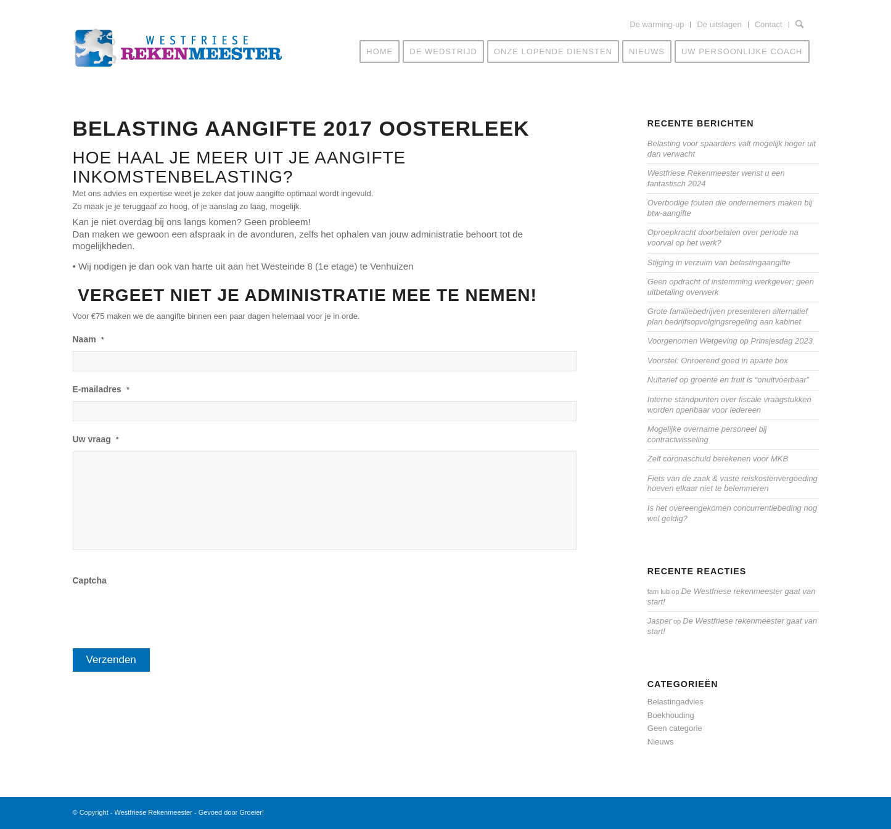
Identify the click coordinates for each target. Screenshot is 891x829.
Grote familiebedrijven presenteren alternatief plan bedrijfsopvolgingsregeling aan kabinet (727, 316)
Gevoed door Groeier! (231, 812)
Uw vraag (96, 439)
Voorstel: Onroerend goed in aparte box (717, 360)
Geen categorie (674, 728)
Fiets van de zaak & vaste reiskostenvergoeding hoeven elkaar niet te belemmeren (732, 483)
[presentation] (166, 616)
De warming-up (657, 24)
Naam (88, 339)
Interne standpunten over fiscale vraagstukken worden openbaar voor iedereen (729, 404)
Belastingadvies (675, 701)
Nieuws (660, 741)
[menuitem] (657, 25)
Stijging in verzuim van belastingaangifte (718, 262)
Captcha (90, 580)
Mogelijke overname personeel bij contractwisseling (707, 434)
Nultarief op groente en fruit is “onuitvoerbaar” (728, 379)
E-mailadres (101, 389)
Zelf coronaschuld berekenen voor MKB (717, 458)
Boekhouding (670, 715)
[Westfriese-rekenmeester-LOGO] (177, 53)
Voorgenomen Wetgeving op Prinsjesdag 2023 (730, 340)
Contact (768, 24)
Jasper (659, 620)
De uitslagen (719, 24)
